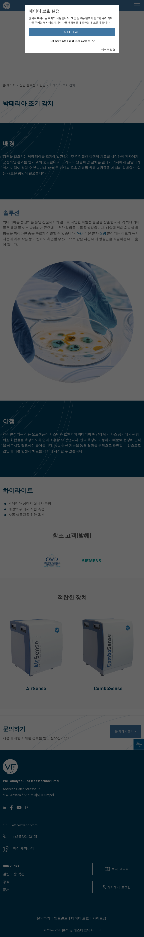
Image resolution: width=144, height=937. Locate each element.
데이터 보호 (108, 49)
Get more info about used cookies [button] (72, 41)
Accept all (72, 32)
